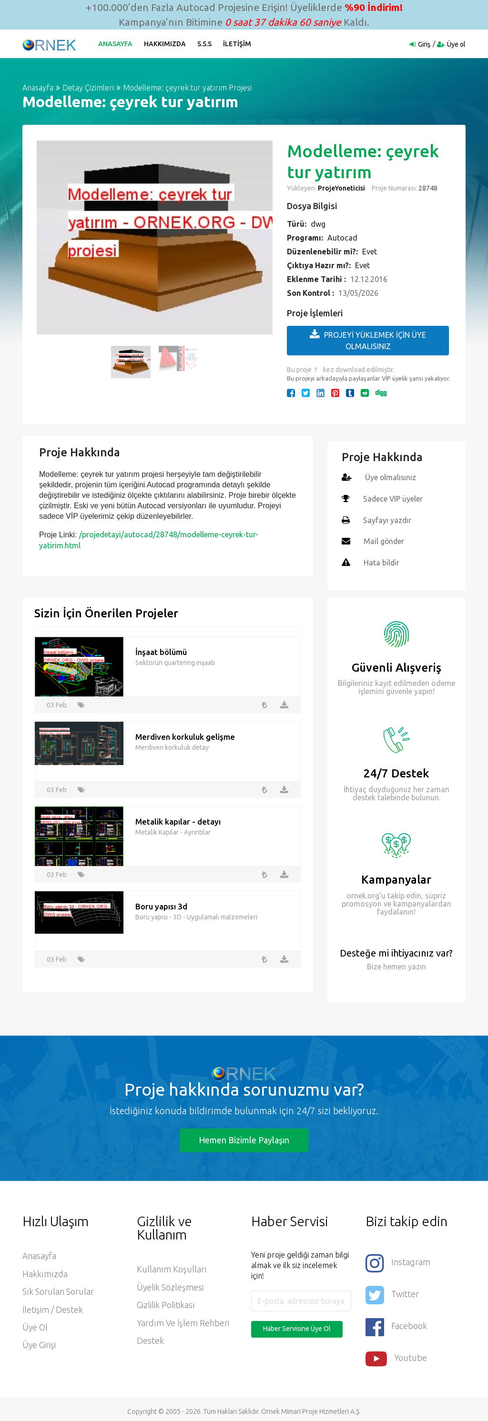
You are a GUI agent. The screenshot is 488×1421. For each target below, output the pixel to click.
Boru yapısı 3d (161, 904)
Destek (150, 1340)
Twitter (392, 1292)
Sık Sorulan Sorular (58, 1291)
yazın (416, 964)
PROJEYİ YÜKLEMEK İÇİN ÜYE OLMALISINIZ (368, 340)
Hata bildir (382, 561)
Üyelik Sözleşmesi (170, 1286)
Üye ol (456, 44)
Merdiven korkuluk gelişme (185, 735)
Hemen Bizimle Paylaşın (244, 1138)
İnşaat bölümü (161, 650)
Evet (369, 251)
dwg (318, 224)
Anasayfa (116, 44)
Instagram (398, 1261)
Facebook (396, 1323)
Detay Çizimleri (88, 87)
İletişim (238, 44)
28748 (427, 188)
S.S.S (205, 44)
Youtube (396, 1354)
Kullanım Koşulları (172, 1268)
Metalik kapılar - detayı (178, 820)
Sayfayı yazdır (387, 519)
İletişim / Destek (52, 1309)
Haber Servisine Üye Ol (297, 1327)
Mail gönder (384, 540)
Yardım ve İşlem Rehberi (183, 1322)
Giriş (424, 44)
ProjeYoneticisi (341, 188)
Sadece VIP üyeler (393, 498)
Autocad (342, 237)
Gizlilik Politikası (166, 1304)
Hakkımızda (165, 44)
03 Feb (57, 703)
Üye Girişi (39, 1345)
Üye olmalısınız (391, 477)
